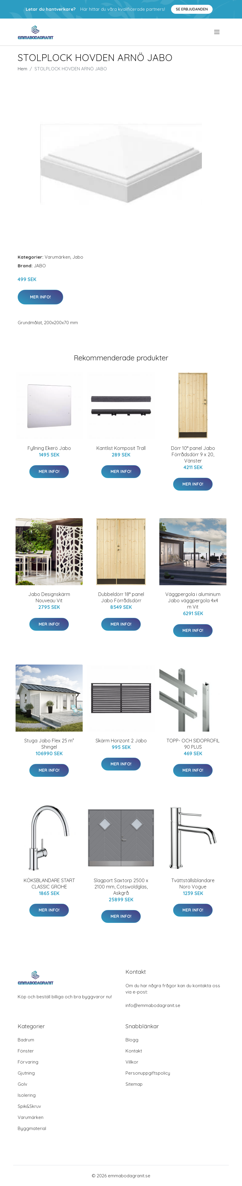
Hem (22, 69)
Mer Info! (40, 297)
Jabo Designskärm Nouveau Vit (49, 597)
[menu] (217, 32)
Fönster (26, 1051)
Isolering (27, 1095)
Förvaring (28, 1062)
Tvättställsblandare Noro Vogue (192, 883)
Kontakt (133, 1051)
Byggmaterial (32, 1128)
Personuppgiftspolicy (147, 1073)
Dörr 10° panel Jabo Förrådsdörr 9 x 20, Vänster (193, 454)
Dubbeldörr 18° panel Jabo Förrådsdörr (121, 597)
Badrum (26, 1040)
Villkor (131, 1062)
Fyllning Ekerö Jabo (49, 448)
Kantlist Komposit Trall (121, 448)
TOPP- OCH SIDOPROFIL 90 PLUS (193, 744)
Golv (22, 1084)
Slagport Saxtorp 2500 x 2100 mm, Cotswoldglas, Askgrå (121, 886)
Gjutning (26, 1073)
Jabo (77, 257)
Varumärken (57, 257)
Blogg (131, 1040)
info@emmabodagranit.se (152, 1005)
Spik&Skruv (29, 1106)
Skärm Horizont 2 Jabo (121, 741)
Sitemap (134, 1084)
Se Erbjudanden (192, 9)
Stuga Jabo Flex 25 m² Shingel (49, 744)
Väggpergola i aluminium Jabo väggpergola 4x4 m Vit (192, 600)
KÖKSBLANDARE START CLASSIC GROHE (49, 883)
